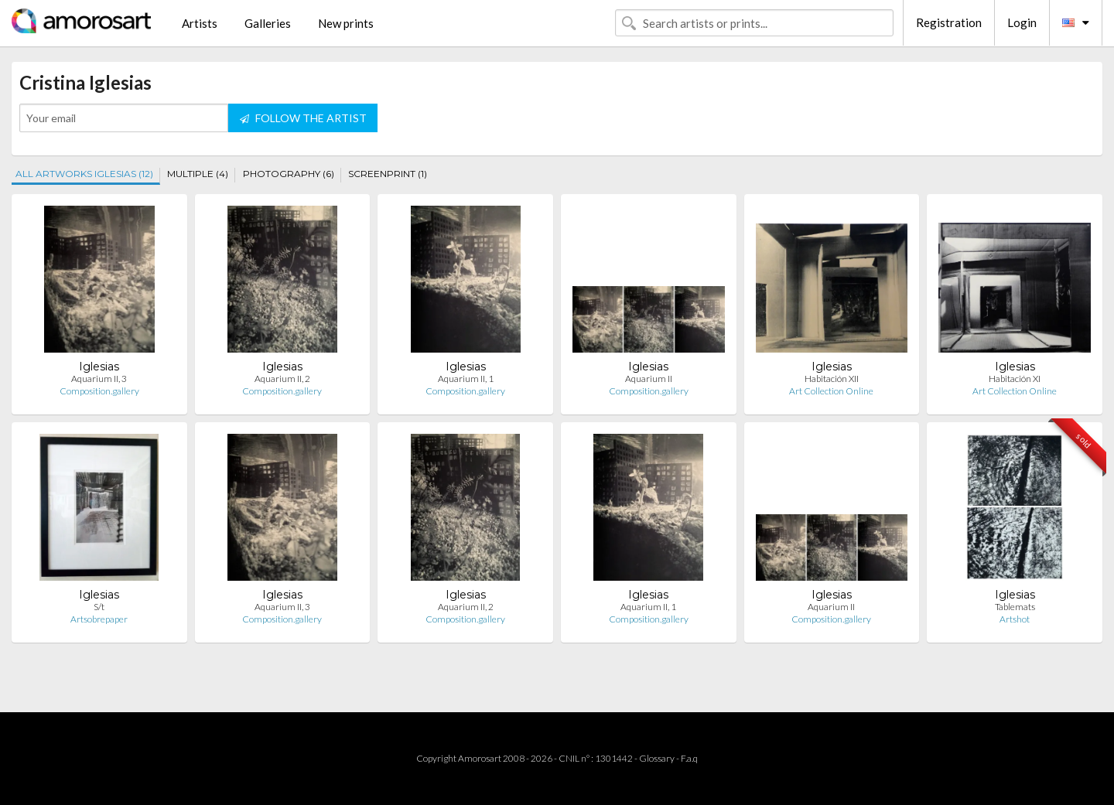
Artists (199, 23)
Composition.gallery (99, 391)
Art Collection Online (831, 391)
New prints (346, 23)
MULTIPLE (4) (197, 173)
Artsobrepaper (99, 619)
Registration (949, 22)
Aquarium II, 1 (466, 378)
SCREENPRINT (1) (387, 173)
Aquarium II (648, 378)
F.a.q (689, 758)
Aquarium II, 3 (99, 378)
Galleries (267, 23)
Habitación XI (1015, 378)
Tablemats (1015, 606)
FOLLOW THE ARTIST (303, 118)
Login (1022, 22)
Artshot (1015, 619)
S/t (99, 606)
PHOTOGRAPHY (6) (288, 173)
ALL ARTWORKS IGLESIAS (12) (84, 173)
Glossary (657, 758)
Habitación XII (832, 378)
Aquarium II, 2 (282, 378)
